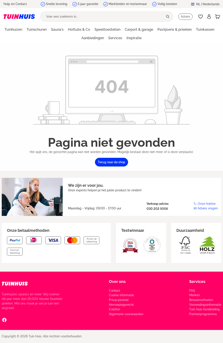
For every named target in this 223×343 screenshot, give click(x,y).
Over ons (117, 281)
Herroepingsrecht (121, 304)
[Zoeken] (168, 17)
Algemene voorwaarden (126, 314)
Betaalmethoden (201, 300)
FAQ (192, 290)
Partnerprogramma (203, 314)
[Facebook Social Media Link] (4, 319)
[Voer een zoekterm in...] (102, 17)
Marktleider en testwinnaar (128, 4)
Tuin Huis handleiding (204, 309)
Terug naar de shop (111, 162)
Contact (114, 290)
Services (197, 281)
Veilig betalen (167, 4)
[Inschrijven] (209, 16)
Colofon (114, 309)
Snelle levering (56, 4)
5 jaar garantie (88, 4)
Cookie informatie (121, 295)
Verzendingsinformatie (205, 304)
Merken (194, 295)
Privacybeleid (118, 300)
